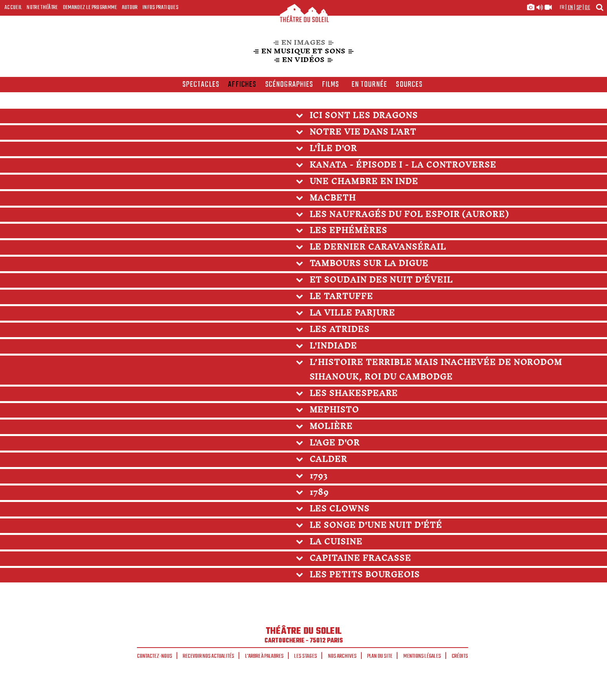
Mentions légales (422, 656)
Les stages (305, 656)
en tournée (369, 84)
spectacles (200, 84)
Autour (130, 7)
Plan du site (379, 656)
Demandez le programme (90, 7)
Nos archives (342, 656)
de (587, 7)
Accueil (13, 7)
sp (579, 7)
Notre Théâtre (42, 7)
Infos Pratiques (160, 7)
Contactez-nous (154, 656)
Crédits (460, 656)
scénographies (289, 84)
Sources (409, 84)
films (330, 84)
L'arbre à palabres (264, 656)
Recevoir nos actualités (208, 656)
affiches (242, 84)
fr (562, 7)
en (570, 7)
